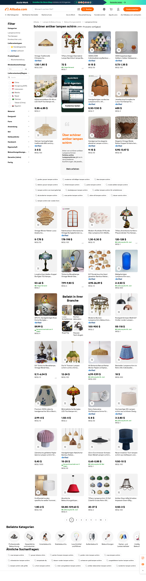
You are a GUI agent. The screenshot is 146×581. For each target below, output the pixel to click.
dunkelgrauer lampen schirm (76, 190)
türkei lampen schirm (70, 185)
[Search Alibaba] (55, 9)
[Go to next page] (105, 520)
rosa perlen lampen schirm (72, 195)
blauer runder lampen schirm (62, 560)
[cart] (111, 10)
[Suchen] (87, 9)
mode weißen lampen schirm (117, 185)
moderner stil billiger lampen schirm (76, 179)
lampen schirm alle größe (18, 566)
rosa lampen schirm (16, 555)
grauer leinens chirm (37, 555)
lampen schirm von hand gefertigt (48, 190)
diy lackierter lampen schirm (46, 195)
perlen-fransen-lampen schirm (61, 555)
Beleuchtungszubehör (72, 22)
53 (101, 520)
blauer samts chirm (119, 195)
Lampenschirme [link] (91, 22)
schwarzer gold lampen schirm (90, 560)
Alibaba (36, 22)
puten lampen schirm (92, 185)
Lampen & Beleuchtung (52, 22)
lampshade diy (40, 560)
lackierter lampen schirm (126, 566)
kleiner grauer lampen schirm (46, 185)
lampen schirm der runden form (47, 201)
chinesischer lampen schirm (19, 560)
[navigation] (18, 271)
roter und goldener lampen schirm (68, 566)
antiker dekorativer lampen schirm (98, 566)
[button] (78, 9)
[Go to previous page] (66, 520)
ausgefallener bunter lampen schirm (120, 560)
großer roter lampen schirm (89, 555)
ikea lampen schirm (102, 179)
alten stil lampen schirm (96, 195)
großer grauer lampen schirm (46, 179)
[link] (143, 558)
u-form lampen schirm (41, 566)
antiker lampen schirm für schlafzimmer (107, 190)
